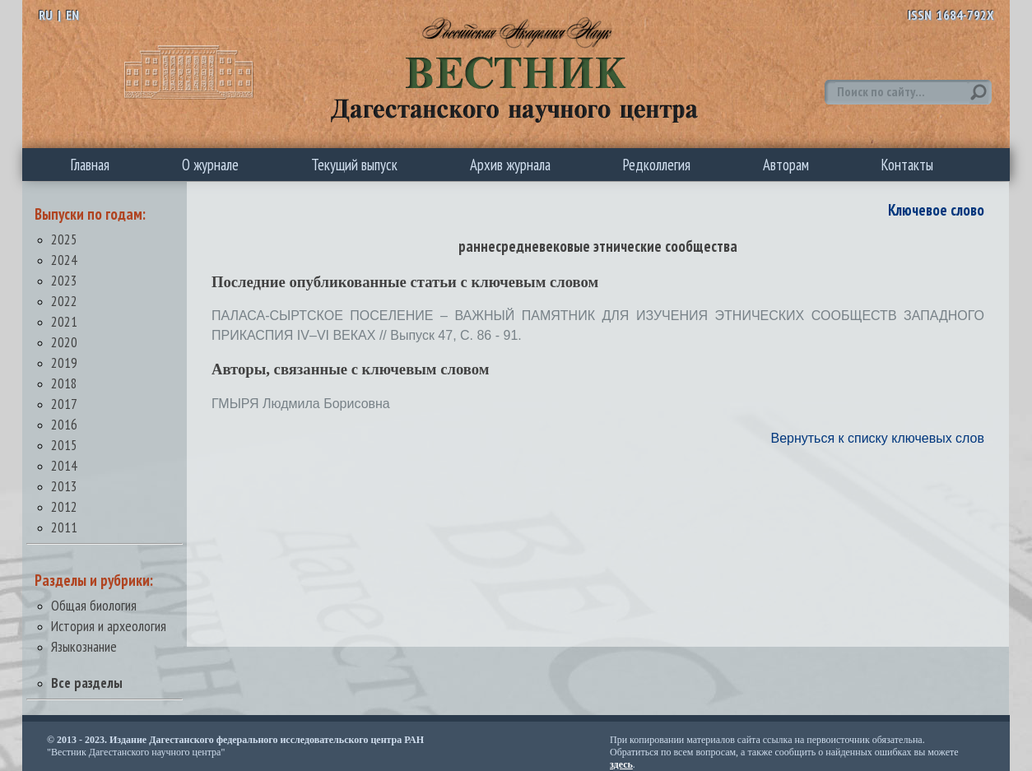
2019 (64, 362)
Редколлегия (656, 164)
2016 (64, 424)
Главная (90, 164)
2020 (64, 341)
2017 (64, 403)
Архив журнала (510, 164)
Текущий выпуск (354, 164)
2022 (64, 300)
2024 (64, 259)
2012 (64, 506)
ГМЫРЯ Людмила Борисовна (301, 404)
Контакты (907, 164)
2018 (64, 383)
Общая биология (94, 605)
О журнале (210, 164)
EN (72, 15)
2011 (64, 527)
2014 (64, 465)
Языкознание (84, 646)
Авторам (786, 164)
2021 (64, 321)
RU (46, 15)
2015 (64, 444)
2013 (64, 485)
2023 (64, 280)
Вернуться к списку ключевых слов (877, 438)
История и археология (108, 625)
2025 (64, 239)
